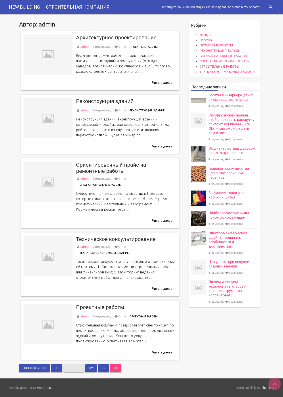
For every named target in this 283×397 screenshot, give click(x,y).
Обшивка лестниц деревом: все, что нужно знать (232, 150)
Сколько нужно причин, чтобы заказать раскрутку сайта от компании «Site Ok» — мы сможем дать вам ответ (231, 124)
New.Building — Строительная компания (59, 7)
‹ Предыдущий (34, 368)
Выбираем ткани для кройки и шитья (226, 195)
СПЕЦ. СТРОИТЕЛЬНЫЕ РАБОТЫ (101, 184)
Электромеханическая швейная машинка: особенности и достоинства (227, 239)
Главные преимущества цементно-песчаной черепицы (228, 172)
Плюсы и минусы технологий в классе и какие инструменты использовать (227, 288)
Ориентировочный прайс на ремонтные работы (111, 168)
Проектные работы (100, 307)
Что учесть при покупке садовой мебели (228, 264)
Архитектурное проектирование (116, 37)
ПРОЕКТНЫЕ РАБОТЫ (144, 46)
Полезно (206, 40)
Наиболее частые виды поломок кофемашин (228, 215)
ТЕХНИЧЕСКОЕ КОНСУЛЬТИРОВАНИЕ (104, 252)
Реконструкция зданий (105, 101)
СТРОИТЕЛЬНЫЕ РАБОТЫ (219, 66)
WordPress (44, 387)
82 (91, 368)
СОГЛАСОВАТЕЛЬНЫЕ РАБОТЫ (223, 56)
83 (103, 368)
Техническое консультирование (116, 239)
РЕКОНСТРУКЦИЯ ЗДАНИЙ (147, 110)
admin (84, 46)
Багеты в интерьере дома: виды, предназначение (230, 97)
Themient (267, 387)
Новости (206, 34)
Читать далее (162, 82)
